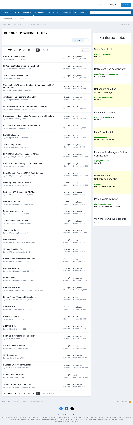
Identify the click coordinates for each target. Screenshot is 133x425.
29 (29, 50)
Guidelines (20, 19)
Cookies (73, 414)
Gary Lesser (77, 57)
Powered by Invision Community (66, 421)
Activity (15, 12)
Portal (6, 12)
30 (33, 50)
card (7, 358)
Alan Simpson (10, 223)
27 (20, 50)
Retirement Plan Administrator (110, 69)
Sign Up (126, 5)
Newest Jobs (53, 12)
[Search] (95, 12)
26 (15, 50)
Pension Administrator (106, 199)
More (82, 12)
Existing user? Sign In (109, 5)
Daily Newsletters (69, 12)
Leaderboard (7, 19)
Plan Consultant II (103, 132)
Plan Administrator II (104, 112)
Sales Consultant (103, 49)
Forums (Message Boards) (33, 14)
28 (24, 50)
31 (37, 50)
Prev (10, 50)
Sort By (85, 50)
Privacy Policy (62, 414)
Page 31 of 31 (48, 50)
